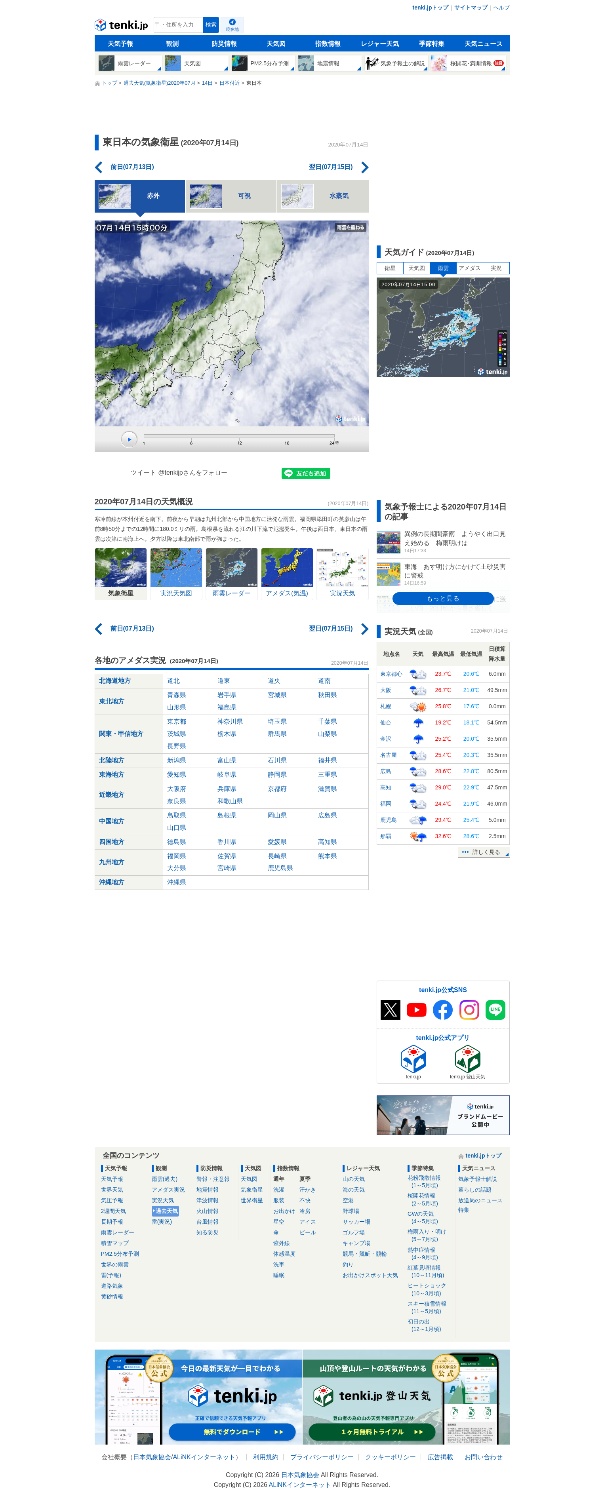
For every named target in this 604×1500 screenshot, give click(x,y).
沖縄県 (176, 882)
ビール (307, 1232)
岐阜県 (226, 774)
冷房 (305, 1211)
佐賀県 (226, 856)
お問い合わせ (484, 1457)
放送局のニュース (480, 1200)
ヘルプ (501, 7)
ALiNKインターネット (204, 1457)
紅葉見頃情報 (430, 1271)
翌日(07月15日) (330, 166)
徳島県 (176, 841)
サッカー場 (356, 1222)
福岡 (385, 803)
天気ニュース (484, 43)
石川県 (277, 760)
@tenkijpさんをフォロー (192, 472)
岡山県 (277, 815)
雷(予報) (111, 1275)
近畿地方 (111, 794)
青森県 (176, 695)
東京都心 (391, 674)
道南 (324, 680)
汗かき (307, 1189)
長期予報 (112, 1222)
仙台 (385, 722)
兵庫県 (226, 788)
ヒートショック (430, 1289)
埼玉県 (277, 721)
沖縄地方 (111, 882)
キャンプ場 (356, 1243)
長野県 (176, 746)
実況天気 (163, 1200)
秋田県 (327, 695)
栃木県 (226, 733)
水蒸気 (315, 196)
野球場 (351, 1211)
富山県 (226, 760)
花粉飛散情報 (430, 1182)
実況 (496, 268)
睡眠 (278, 1275)
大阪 (385, 690)
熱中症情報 (430, 1254)
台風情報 (207, 1222)
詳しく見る (486, 852)
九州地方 (111, 862)
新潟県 (176, 760)
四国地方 (111, 841)
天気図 (276, 43)
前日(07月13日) (132, 166)
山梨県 (327, 733)
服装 (278, 1200)
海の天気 (354, 1189)
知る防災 (207, 1232)
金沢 (385, 739)
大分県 (176, 868)
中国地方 (111, 821)
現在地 (232, 29)
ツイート (143, 472)
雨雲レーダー (117, 1232)
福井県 (327, 760)
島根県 (226, 815)
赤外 (129, 196)
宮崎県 (226, 868)
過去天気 (167, 1211)
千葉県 (327, 721)
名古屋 (388, 755)
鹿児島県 (280, 868)
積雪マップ (115, 1243)
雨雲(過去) (164, 1179)
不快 (305, 1200)
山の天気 (354, 1179)
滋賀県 (327, 788)
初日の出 (430, 1325)
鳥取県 (176, 815)
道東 (223, 680)
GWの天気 (430, 1218)
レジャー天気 (380, 43)
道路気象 (112, 1286)
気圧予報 (112, 1200)
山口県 (176, 827)
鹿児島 (388, 820)
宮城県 (277, 695)
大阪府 (176, 788)
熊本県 (327, 856)
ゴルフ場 (354, 1232)
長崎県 (277, 856)
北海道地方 (115, 680)
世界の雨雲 (115, 1264)
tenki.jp (122, 27)
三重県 (327, 774)
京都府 (277, 788)
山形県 (176, 707)
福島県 (226, 707)
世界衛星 (252, 1200)
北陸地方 (111, 760)
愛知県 (176, 774)
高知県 (327, 841)
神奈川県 (230, 721)
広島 (385, 771)
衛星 (390, 268)
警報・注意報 (213, 1179)
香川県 (226, 841)
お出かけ (284, 1211)
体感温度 (284, 1254)
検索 (211, 25)
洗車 (278, 1264)
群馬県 (277, 733)
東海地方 (111, 774)
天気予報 (120, 43)
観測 (172, 43)
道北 (173, 680)
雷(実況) (162, 1222)
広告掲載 (440, 1457)
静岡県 (277, 774)
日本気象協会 (152, 1457)
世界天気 (112, 1189)
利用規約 (265, 1457)
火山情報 (207, 1211)
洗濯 (278, 1189)
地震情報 (207, 1189)
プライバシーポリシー (322, 1457)
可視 (220, 196)
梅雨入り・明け (430, 1235)
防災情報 (224, 43)
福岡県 (176, 856)
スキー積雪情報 (430, 1307)
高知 (385, 787)
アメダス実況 (168, 1189)
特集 (463, 1210)
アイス (307, 1222)
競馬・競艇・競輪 (365, 1254)
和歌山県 (230, 801)
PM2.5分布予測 (120, 1254)
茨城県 (176, 733)
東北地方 (111, 701)
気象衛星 (252, 1189)
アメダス (470, 268)
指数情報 (328, 43)
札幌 (385, 706)
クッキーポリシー (390, 1457)
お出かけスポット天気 (370, 1275)
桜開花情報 (430, 1199)
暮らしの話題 (475, 1189)
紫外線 (281, 1243)
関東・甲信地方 (121, 733)
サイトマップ (471, 7)
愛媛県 (277, 841)
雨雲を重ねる (350, 227)
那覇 (385, 836)
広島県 (327, 815)
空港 (348, 1200)
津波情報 (207, 1200)
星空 (278, 1222)
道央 (274, 680)
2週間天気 (113, 1211)
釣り (348, 1264)
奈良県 (176, 801)
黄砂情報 (112, 1296)
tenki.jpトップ (430, 7)
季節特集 (431, 43)
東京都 (176, 721)
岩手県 (226, 695)
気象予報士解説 (477, 1179)
